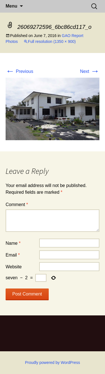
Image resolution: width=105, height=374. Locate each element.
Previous (19, 71)
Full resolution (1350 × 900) (52, 41)
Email (13, 255)
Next (89, 71)
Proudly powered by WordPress (52, 362)
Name (13, 243)
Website (14, 266)
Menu (11, 6)
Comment (17, 204)
